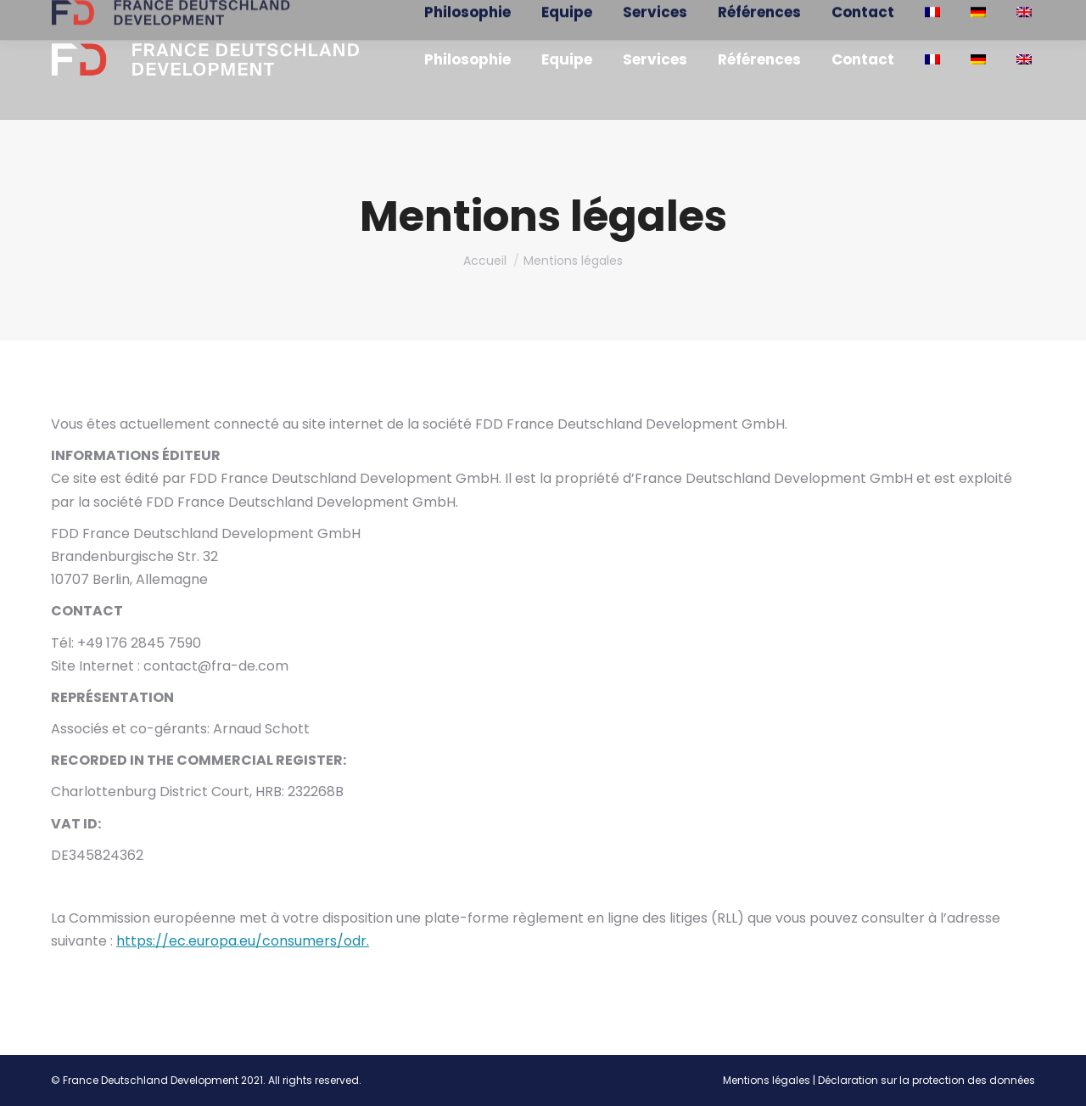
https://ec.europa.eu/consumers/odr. (242, 941)
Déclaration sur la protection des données (926, 1080)
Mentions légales (766, 1080)
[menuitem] (467, 60)
